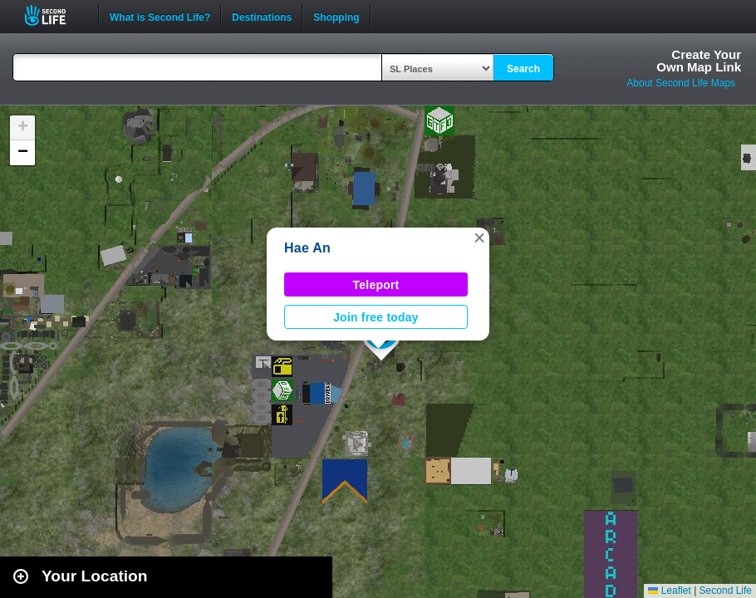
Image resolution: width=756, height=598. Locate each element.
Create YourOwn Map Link (698, 60)
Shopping (336, 16)
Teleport (376, 285)
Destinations (262, 16)
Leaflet (669, 590)
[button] (479, 238)
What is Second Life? (160, 16)
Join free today (376, 317)
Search (523, 69)
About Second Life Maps (680, 83)
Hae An (307, 248)
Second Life (54, 15)
